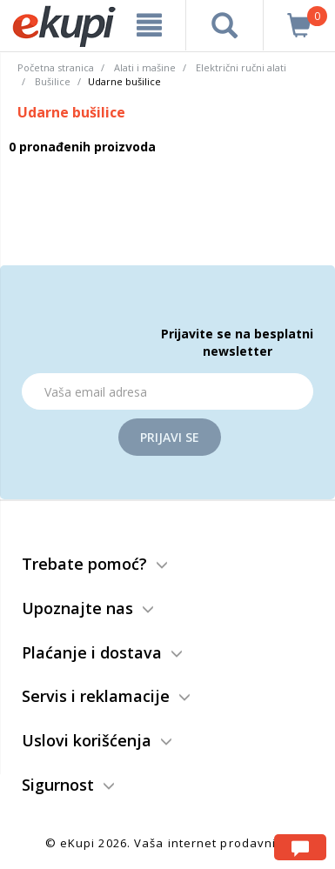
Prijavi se (169, 437)
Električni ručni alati (241, 67)
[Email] (167, 391)
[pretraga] (224, 25)
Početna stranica (55, 67)
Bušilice (52, 81)
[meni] (149, 25)
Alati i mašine (145, 67)
